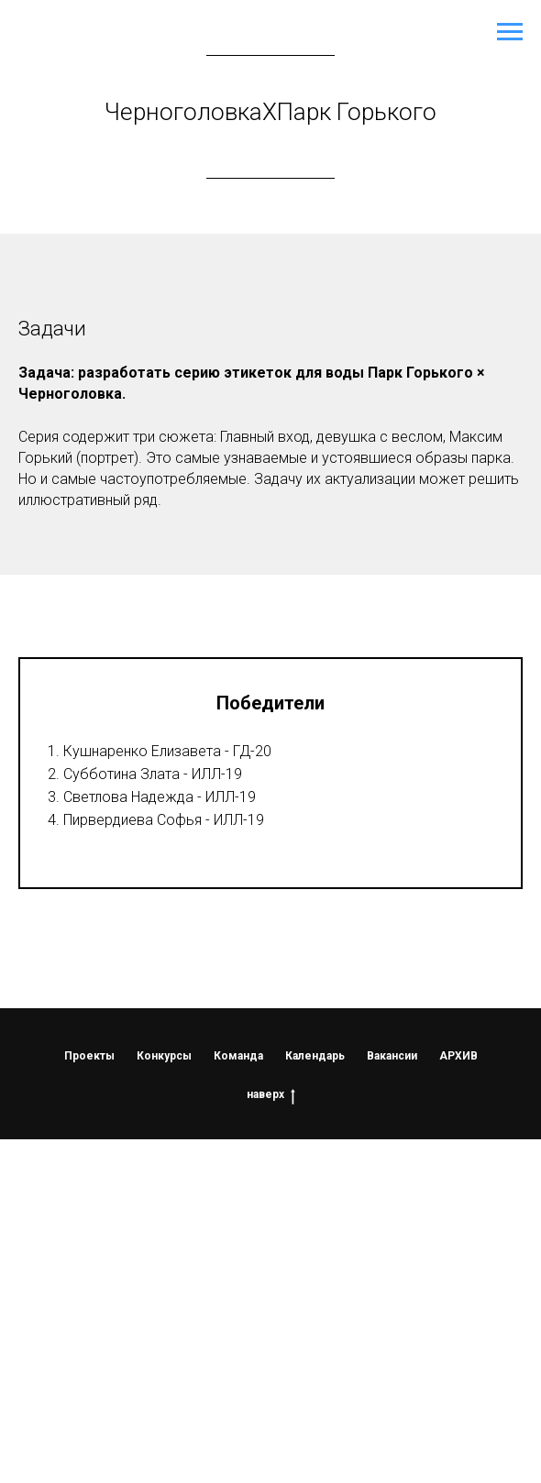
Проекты (89, 1055)
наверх (271, 1095)
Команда (238, 1055)
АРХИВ (458, 1055)
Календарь (315, 1055)
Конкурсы (164, 1055)
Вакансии (392, 1055)
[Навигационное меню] (510, 32)
